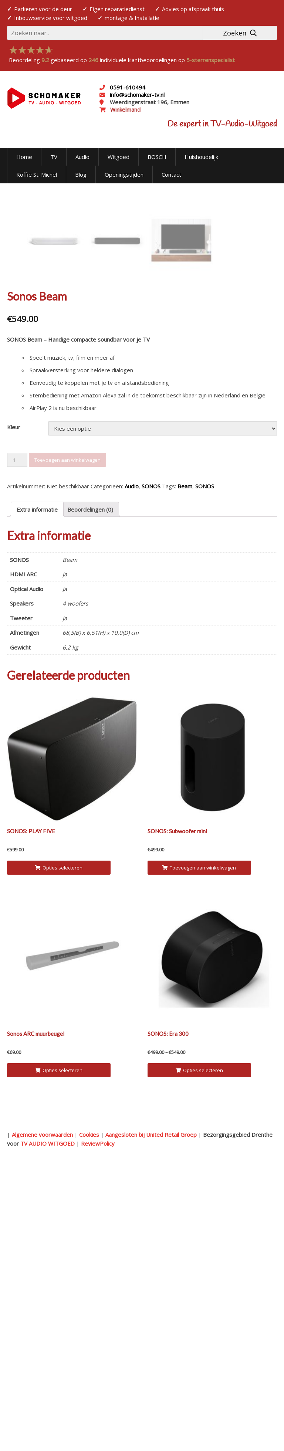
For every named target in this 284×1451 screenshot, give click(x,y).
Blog (81, 174)
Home (24, 156)
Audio (82, 156)
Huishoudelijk (201, 156)
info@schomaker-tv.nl (136, 94)
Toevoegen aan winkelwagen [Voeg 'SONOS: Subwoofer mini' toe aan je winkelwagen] (199, 1143)
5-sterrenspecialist (210, 60)
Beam (185, 762)
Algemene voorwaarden (42, 1410)
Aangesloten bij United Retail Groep (151, 1410)
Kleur (13, 703)
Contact (171, 174)
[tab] (37, 785)
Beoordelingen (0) (90, 785)
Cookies (89, 1410)
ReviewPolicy (98, 1419)
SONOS (151, 762)
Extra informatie (37, 785)
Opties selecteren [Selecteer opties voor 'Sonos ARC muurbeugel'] (58, 1346)
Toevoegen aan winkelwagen (67, 736)
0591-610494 (127, 87)
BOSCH (157, 156)
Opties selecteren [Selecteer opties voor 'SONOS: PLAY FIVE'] (58, 1143)
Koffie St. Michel (36, 174)
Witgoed (118, 156)
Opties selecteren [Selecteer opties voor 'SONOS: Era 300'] (199, 1346)
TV (53, 156)
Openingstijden (124, 174)
